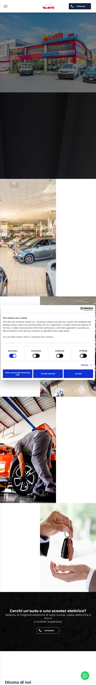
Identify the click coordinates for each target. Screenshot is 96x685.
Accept (78, 374)
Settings (84, 365)
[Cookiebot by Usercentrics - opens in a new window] (82, 309)
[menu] (5, 6)
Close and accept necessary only (17, 374)
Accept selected (48, 374)
